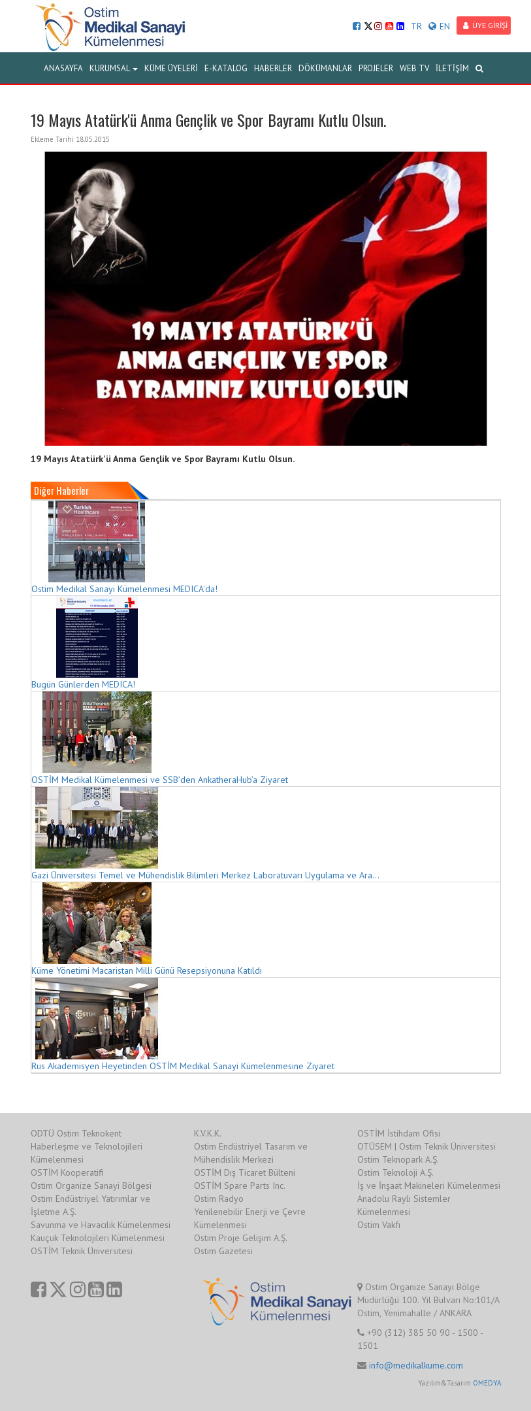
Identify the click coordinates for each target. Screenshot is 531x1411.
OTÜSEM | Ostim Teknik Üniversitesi (426, 1146)
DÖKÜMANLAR (325, 68)
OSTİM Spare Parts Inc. (239, 1185)
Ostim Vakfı (378, 1225)
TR (416, 26)
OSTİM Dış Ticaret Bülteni (244, 1172)
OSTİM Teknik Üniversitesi (82, 1251)
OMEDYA (487, 1382)
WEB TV (414, 68)
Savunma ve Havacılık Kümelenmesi (100, 1225)
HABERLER (273, 68)
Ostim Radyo (219, 1198)
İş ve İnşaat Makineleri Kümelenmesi (428, 1185)
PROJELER (376, 68)
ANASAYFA (63, 68)
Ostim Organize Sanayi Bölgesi (91, 1185)
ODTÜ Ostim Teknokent (76, 1133)
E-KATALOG (226, 68)
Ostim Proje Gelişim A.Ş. (240, 1238)
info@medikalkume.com (416, 1365)
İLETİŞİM (452, 68)
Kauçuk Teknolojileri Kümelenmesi (98, 1238)
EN (439, 26)
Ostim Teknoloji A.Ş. (395, 1172)
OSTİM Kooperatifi (67, 1172)
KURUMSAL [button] (113, 68)
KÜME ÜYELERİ (171, 68)
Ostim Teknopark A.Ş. (398, 1159)
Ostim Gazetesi (223, 1251)
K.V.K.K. (207, 1133)
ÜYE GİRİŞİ (485, 25)
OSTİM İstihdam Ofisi (398, 1133)
